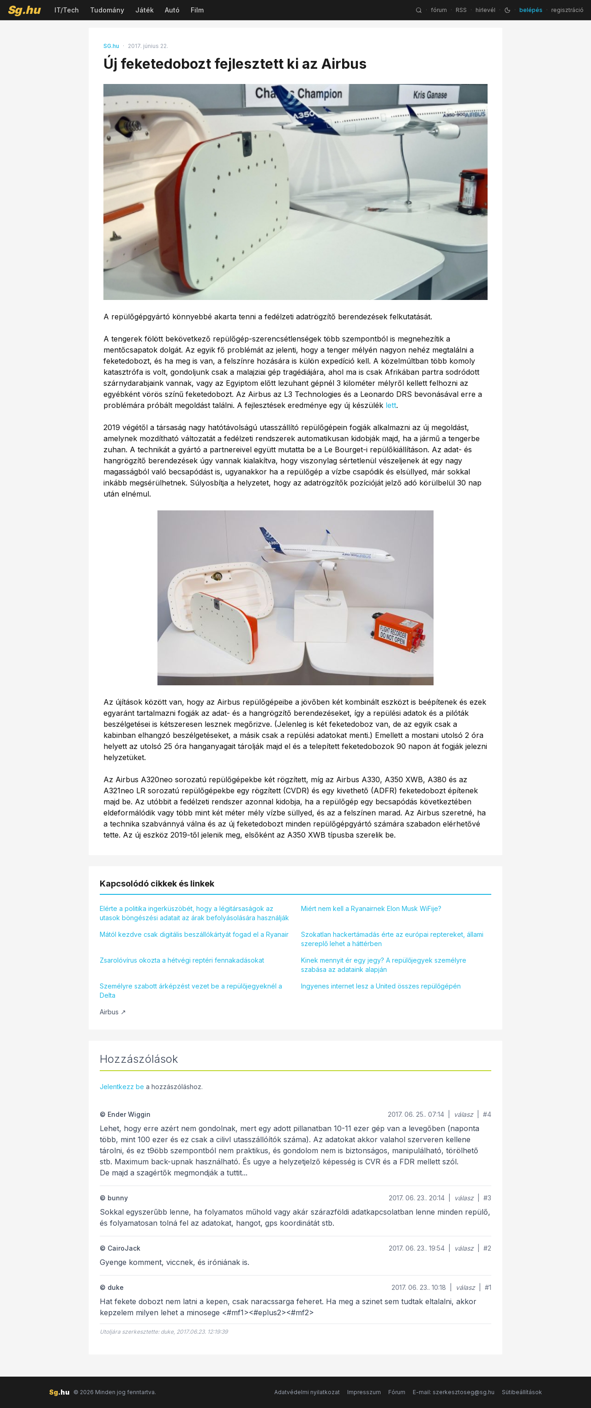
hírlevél (485, 9)
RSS (461, 9)
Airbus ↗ (113, 1012)
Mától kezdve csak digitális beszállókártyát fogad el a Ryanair (194, 934)
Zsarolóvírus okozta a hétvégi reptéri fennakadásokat (182, 960)
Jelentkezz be (122, 1086)
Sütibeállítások (522, 1392)
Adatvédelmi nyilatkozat (307, 1392)
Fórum (396, 1392)
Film (197, 10)
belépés (531, 9)
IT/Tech (66, 10)
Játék (144, 10)
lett (391, 405)
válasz (463, 1114)
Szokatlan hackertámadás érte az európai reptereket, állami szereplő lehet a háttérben (392, 938)
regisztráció (567, 9)
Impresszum (364, 1392)
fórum (439, 9)
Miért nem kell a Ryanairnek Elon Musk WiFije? (371, 908)
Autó (172, 10)
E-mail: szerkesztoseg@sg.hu (454, 1392)
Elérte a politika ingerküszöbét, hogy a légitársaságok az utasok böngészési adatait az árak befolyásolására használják (194, 913)
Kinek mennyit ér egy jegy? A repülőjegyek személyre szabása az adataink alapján (383, 964)
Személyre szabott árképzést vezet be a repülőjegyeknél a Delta (191, 990)
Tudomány (107, 10)
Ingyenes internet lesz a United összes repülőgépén (381, 986)
